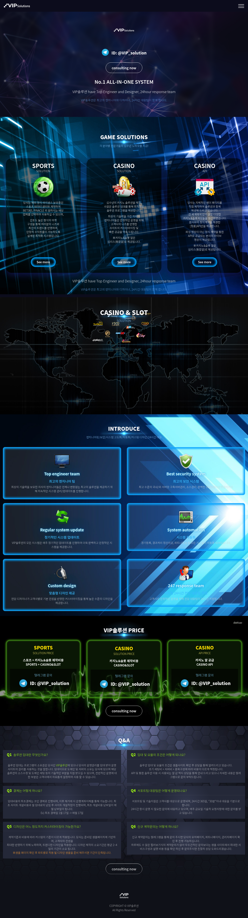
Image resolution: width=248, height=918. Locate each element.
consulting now (124, 67)
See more (43, 262)
